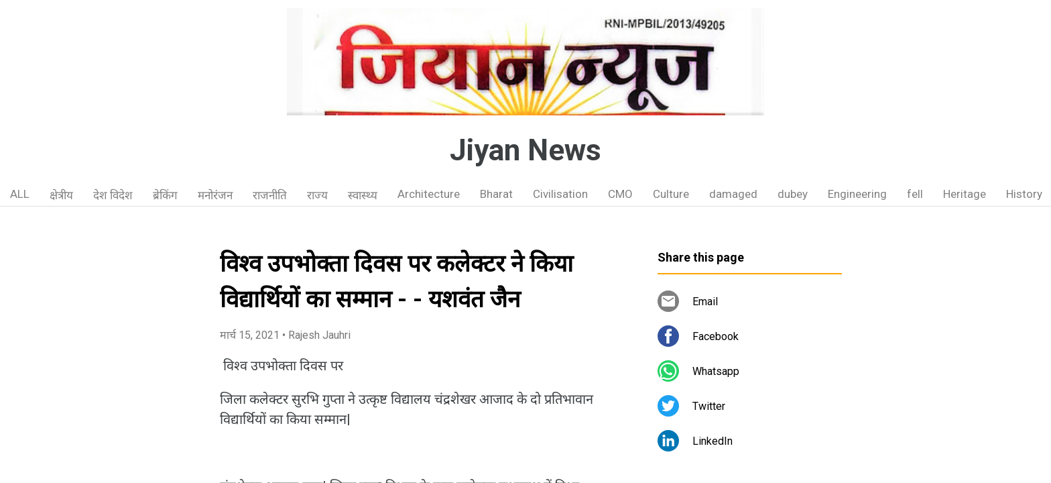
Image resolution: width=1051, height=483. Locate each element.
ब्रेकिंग (165, 195)
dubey (793, 194)
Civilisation (560, 194)
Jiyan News (525, 150)
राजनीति (270, 195)
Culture (671, 194)
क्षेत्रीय (61, 195)
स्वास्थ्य (362, 195)
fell (915, 194)
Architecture (428, 194)
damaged (733, 194)
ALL (19, 194)
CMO (620, 194)
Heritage (964, 194)
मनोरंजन (215, 195)
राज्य (317, 195)
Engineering (857, 194)
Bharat (496, 194)
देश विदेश (113, 195)
